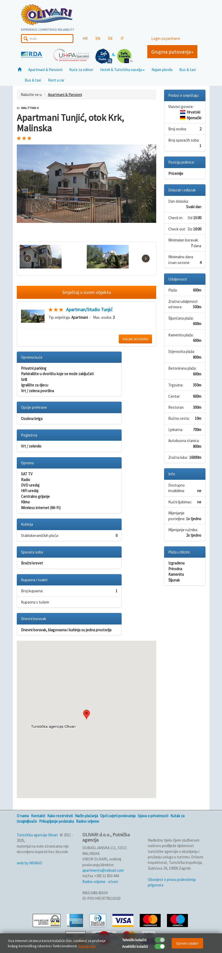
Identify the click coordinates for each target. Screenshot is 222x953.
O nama (23, 815)
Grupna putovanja (172, 51)
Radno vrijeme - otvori (100, 881)
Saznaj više (87, 946)
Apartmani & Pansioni (45, 69)
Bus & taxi (187, 69)
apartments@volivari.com (103, 870)
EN (97, 38)
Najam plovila (161, 69)
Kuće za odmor (81, 69)
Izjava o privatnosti (153, 815)
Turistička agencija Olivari (37, 834)
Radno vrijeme (87, 821)
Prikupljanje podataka (56, 821)
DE (110, 38)
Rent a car (56, 80)
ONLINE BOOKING (135, 339)
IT (122, 38)
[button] (86, 714)
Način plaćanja (86, 815)
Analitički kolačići (135, 946)
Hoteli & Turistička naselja (122, 69)
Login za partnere (165, 38)
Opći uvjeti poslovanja (118, 815)
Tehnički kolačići (134, 940)
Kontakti (38, 815)
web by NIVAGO (29, 862)
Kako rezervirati (60, 815)
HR (85, 38)
